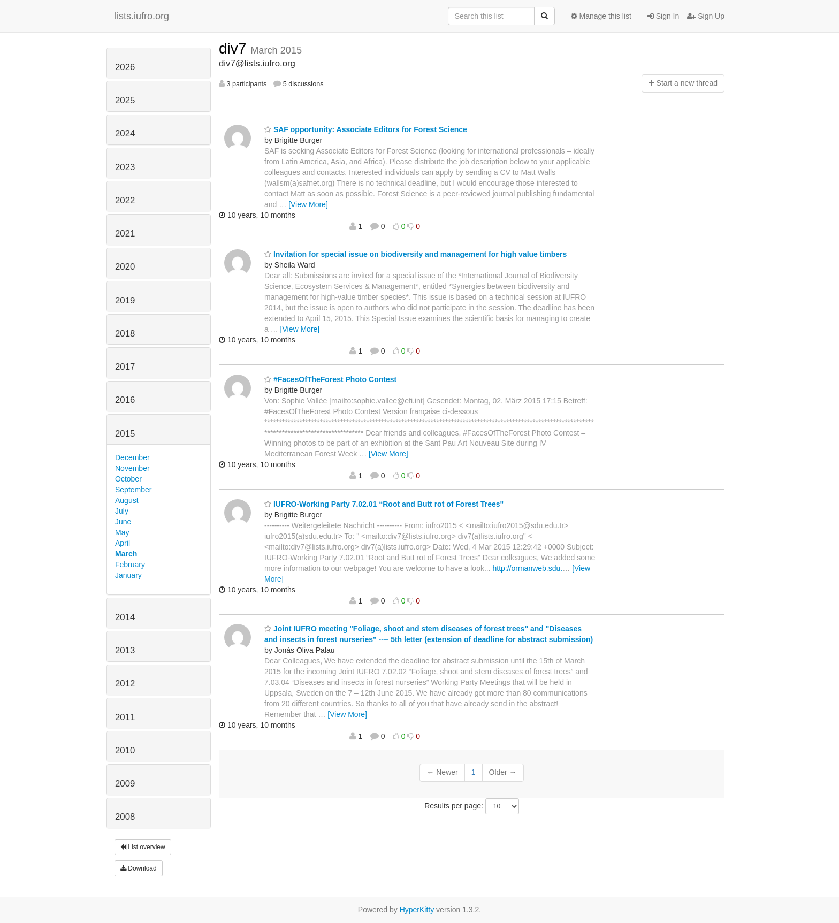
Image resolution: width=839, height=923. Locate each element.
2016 (125, 400)
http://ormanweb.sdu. (527, 568)
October (128, 479)
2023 (125, 167)
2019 (125, 300)
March (126, 554)
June (123, 521)
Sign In (663, 16)
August (127, 500)
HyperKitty (417, 909)
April (122, 543)
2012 (125, 683)
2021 (125, 233)
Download (138, 868)
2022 (125, 200)
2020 (125, 267)
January (128, 575)
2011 (125, 717)
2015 (125, 434)
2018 (125, 334)
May (122, 532)
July (121, 511)
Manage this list (601, 16)
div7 (234, 48)
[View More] (308, 204)
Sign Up (705, 16)
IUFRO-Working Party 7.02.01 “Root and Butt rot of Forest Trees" (384, 504)
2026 (125, 67)
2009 (125, 784)
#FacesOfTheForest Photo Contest (330, 379)
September (133, 489)
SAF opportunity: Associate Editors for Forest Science (365, 129)
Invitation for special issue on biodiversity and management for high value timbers (415, 254)
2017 (125, 367)
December (132, 457)
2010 (125, 750)
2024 (125, 133)
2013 (125, 650)
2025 (125, 100)
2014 (125, 617)
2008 (125, 817)
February (130, 564)
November (132, 468)
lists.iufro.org (142, 16)
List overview (142, 847)
